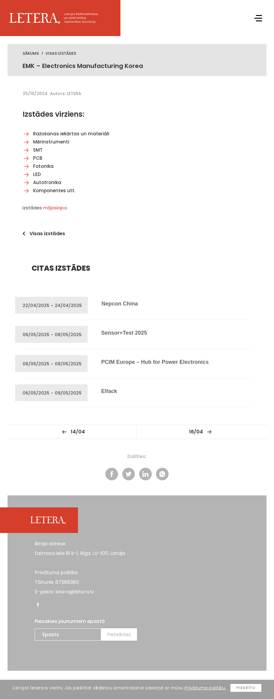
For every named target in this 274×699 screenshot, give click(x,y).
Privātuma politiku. (205, 688)
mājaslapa (55, 208)
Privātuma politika (56, 572)
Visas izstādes (60, 53)
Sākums (31, 53)
